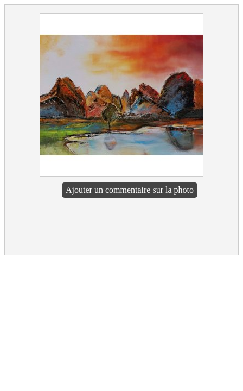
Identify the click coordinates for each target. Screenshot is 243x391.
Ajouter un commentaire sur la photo (130, 189)
